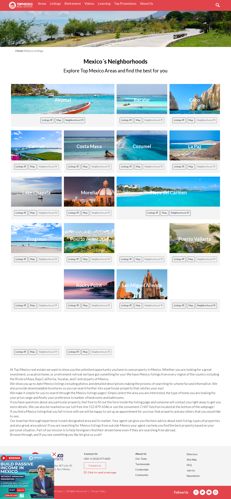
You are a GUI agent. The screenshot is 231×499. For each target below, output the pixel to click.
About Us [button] (147, 3)
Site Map (192, 459)
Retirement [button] (73, 3)
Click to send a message (100, 472)
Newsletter (193, 475)
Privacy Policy (98, 491)
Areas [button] (43, 3)
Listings (47, 120)
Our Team (141, 458)
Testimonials (142, 464)
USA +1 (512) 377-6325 (97, 458)
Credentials (142, 469)
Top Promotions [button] (126, 3)
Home (19, 50)
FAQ (189, 464)
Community (141, 474)
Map (58, 120)
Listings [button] (56, 3)
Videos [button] (90, 3)
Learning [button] (105, 3)
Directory (192, 454)
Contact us (95, 465)
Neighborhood (74, 120)
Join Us (191, 470)
